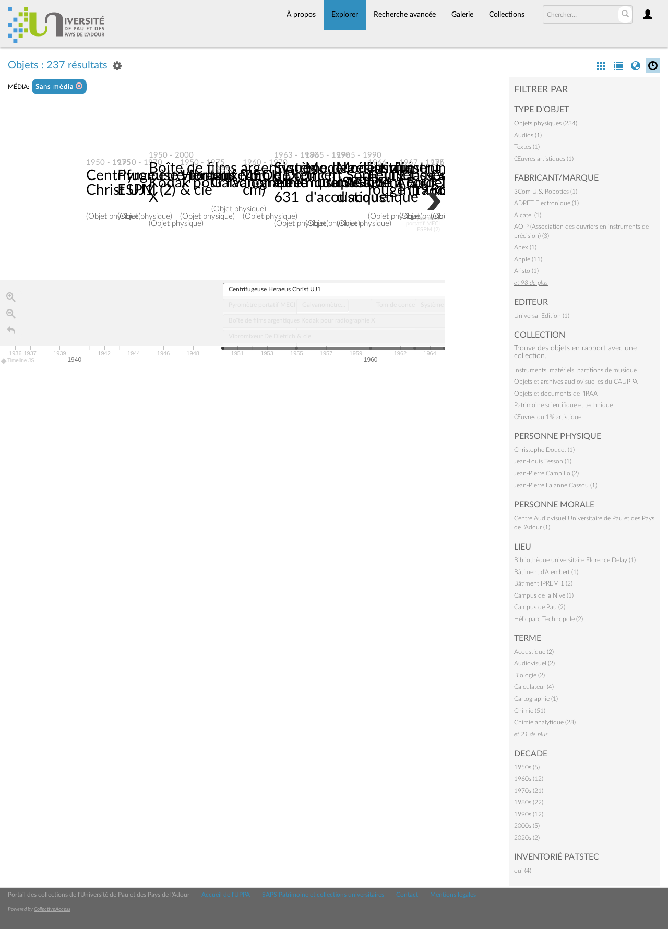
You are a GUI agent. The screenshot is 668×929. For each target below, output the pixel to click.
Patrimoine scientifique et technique (563, 405)
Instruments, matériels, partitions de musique (575, 370)
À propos (301, 14)
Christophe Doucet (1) (544, 450)
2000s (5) (527, 826)
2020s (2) (527, 838)
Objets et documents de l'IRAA (556, 393)
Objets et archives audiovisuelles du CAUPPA (576, 381)
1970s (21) (528, 791)
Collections (506, 14)
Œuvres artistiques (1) (544, 159)
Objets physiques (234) (545, 123)
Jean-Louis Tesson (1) (542, 461)
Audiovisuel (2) (534, 663)
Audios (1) (528, 135)
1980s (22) (528, 802)
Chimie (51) (529, 711)
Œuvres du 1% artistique (547, 417)
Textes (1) (527, 147)
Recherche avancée (405, 14)
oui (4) (522, 870)
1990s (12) (528, 814)
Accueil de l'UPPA (225, 894)
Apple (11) (528, 259)
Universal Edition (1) (541, 316)
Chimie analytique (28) (545, 722)
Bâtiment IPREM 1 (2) (543, 583)
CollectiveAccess (52, 909)
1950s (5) (527, 767)
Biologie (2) (529, 675)
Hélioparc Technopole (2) (548, 619)
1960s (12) (528, 779)
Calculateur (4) (534, 687)
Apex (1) (525, 247)
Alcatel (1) (527, 215)
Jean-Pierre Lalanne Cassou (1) (555, 485)
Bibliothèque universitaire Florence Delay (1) (575, 560)
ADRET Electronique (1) (546, 203)
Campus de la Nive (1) (544, 595)
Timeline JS (18, 362)
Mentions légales (453, 894)
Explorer (344, 14)
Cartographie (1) (536, 699)
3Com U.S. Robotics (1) (545, 191)
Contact (407, 894)
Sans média (59, 86)
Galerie (462, 14)
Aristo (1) (526, 271)
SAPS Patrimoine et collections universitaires (323, 894)
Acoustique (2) (534, 652)
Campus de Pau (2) (539, 607)
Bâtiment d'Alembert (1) (546, 572)
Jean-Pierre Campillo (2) (546, 473)
